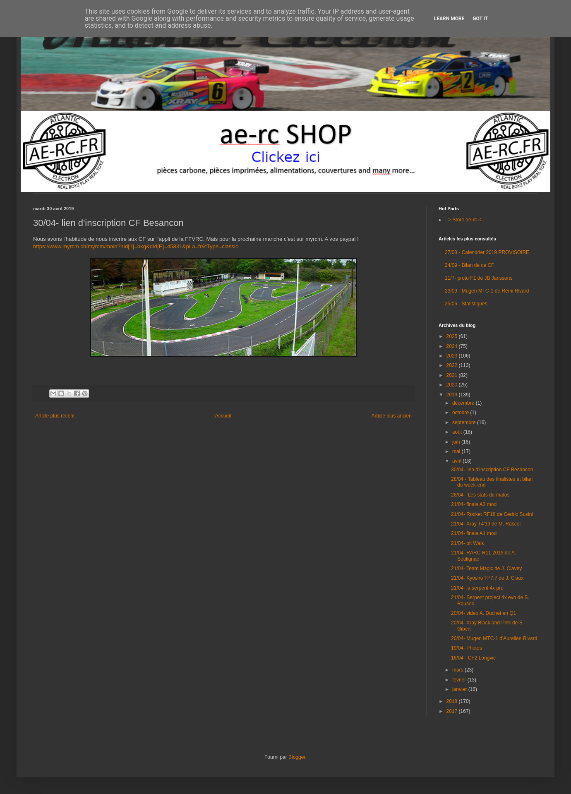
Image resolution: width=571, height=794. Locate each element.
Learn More (449, 19)
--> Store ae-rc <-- (465, 220)
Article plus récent (54, 416)
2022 (452, 365)
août (457, 432)
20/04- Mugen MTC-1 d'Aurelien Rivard (494, 638)
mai (457, 451)
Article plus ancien (392, 416)
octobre (461, 412)
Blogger (296, 757)
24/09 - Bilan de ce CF (469, 265)
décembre (464, 403)
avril (457, 461)
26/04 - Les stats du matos (480, 495)
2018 (452, 701)
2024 (452, 346)
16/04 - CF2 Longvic (473, 658)
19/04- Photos (466, 648)
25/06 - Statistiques (466, 304)
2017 (452, 711)
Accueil (223, 416)
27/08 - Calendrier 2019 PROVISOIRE (487, 252)
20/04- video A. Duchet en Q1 (483, 613)
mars (458, 670)
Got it (480, 19)
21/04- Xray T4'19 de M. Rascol (486, 524)
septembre (464, 422)
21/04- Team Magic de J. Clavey (486, 568)
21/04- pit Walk (467, 543)
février (460, 680)
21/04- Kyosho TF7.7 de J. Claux (487, 578)
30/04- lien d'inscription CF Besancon (492, 470)
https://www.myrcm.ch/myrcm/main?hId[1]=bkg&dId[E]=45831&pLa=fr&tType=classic (135, 246)
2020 (452, 385)
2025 (452, 336)
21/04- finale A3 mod (474, 504)
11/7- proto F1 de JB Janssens (478, 278)
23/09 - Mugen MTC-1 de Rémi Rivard (487, 291)
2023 (452, 356)
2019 (452, 395)
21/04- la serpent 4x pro (477, 588)
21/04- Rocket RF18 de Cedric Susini (492, 514)
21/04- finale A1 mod (474, 533)
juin (456, 442)
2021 (452, 375)
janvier (460, 689)
